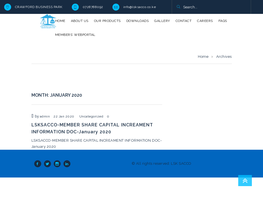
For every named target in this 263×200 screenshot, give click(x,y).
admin (45, 116)
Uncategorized (91, 116)
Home (203, 56)
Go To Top (245, 180)
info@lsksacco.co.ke (139, 7)
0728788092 (93, 7)
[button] (178, 7)
